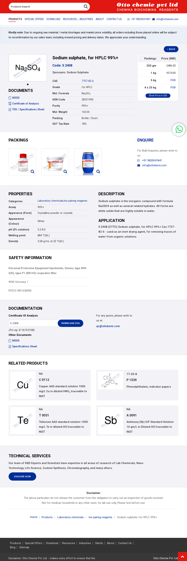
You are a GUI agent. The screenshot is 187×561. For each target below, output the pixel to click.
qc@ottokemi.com (108, 326)
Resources (68, 543)
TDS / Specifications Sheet (26, 109)
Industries (86, 19)
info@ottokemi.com (165, 19)
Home (33, 517)
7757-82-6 (88, 80)
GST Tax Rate (60, 123)
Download (53, 19)
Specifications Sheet (23, 346)
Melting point (17, 235)
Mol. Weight (59, 111)
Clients (99, 543)
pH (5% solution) (19, 229)
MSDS (14, 97)
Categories (16, 201)
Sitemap (24, 547)
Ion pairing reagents (75, 200)
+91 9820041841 (139, 19)
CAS (55, 80)
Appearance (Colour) (16, 221)
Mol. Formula (60, 93)
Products (15, 19)
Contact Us (114, 19)
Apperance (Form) (20, 212)
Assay (12, 207)
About (100, 19)
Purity (56, 105)
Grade (56, 87)
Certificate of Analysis (24, 103)
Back (171, 49)
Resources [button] (70, 19)
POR (173, 80)
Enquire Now (22, 476)
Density (13, 241)
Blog (12, 547)
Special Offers (34, 19)
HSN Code (58, 99)
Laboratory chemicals (50, 200)
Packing (57, 118)
